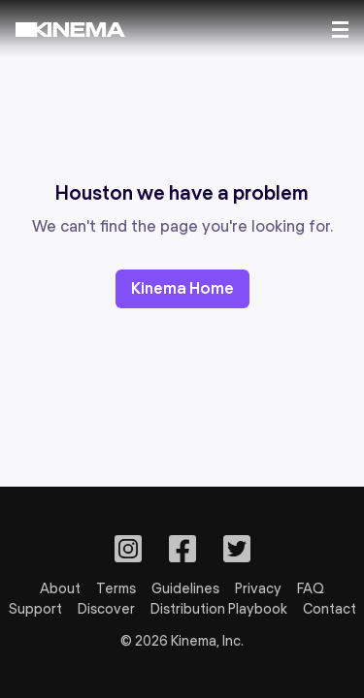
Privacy (258, 588)
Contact (329, 609)
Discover (106, 609)
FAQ (310, 588)
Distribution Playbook (218, 609)
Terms (116, 588)
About (60, 588)
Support (35, 609)
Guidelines (185, 588)
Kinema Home (182, 288)
